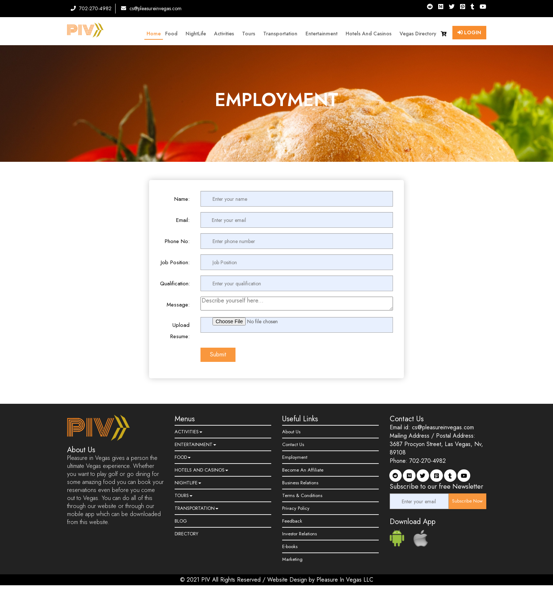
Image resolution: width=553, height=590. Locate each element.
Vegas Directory (418, 33)
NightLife (198, 33)
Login (469, 32)
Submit (218, 354)
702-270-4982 (91, 8)
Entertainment (323, 33)
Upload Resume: (180, 330)
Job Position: (175, 262)
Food (173, 33)
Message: (178, 305)
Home (154, 33)
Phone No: (177, 241)
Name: (182, 199)
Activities (226, 33)
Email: (183, 220)
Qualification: (175, 284)
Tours (250, 33)
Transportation (282, 33)
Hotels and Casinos (370, 33)
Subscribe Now (467, 500)
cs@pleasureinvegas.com (151, 8)
